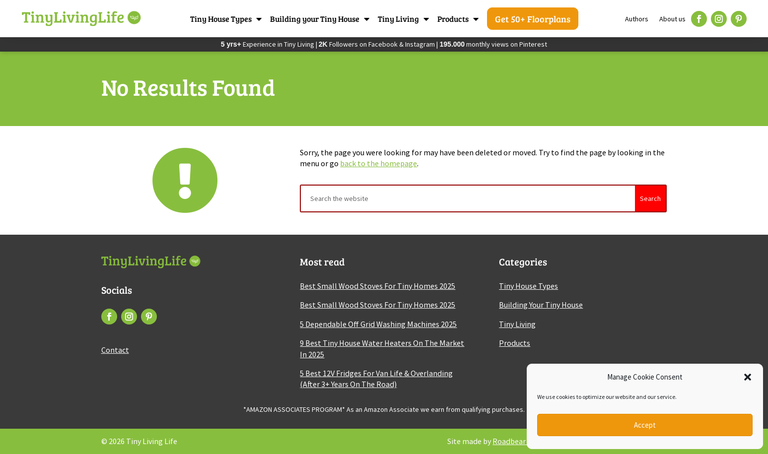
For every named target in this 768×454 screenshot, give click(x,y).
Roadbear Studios (522, 441)
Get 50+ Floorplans (532, 19)
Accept (645, 425)
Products (453, 18)
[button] (748, 377)
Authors (636, 18)
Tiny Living (398, 18)
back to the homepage (378, 163)
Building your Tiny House (314, 18)
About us (672, 18)
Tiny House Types (221, 18)
